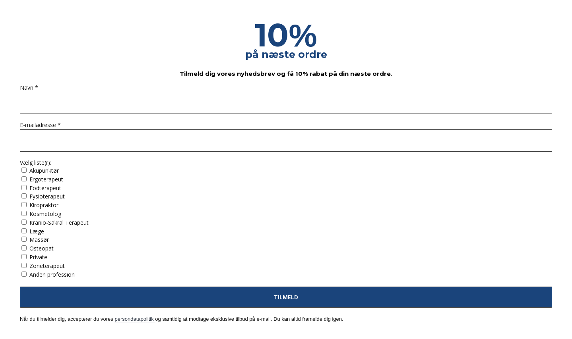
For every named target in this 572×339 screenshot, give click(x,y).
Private (34, 257)
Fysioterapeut (43, 196)
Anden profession (48, 274)
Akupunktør (40, 170)
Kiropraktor (39, 205)
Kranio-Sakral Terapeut (55, 222)
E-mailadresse (40, 125)
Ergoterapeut (42, 179)
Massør (35, 239)
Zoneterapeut (43, 266)
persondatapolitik (134, 319)
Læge (32, 231)
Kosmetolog (41, 214)
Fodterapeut (41, 188)
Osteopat (37, 248)
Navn (29, 88)
